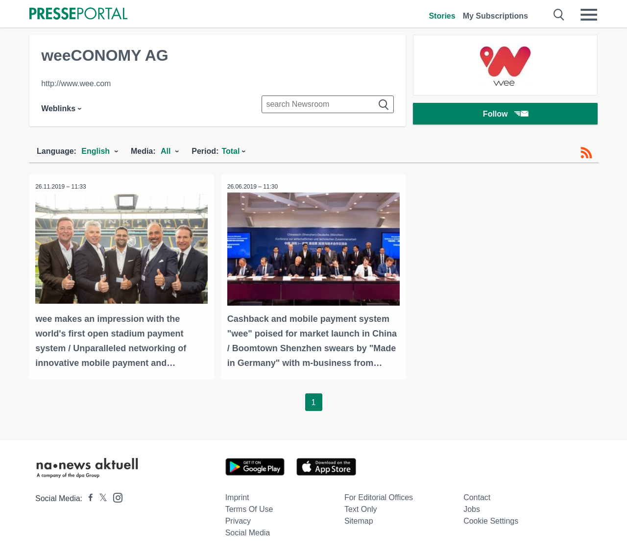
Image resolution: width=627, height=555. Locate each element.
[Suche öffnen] (559, 15)
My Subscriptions (495, 16)
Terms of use (249, 508)
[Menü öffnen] (589, 15)
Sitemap (358, 519)
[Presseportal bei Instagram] (114, 495)
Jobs (471, 508)
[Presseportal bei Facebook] (87, 497)
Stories (442, 16)
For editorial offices (378, 496)
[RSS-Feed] (586, 153)
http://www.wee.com (76, 83)
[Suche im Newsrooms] (328, 104)
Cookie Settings (490, 519)
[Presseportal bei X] (100, 497)
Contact (476, 496)
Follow (505, 115)
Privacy (238, 519)
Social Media (247, 531)
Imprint (237, 496)
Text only (360, 508)
